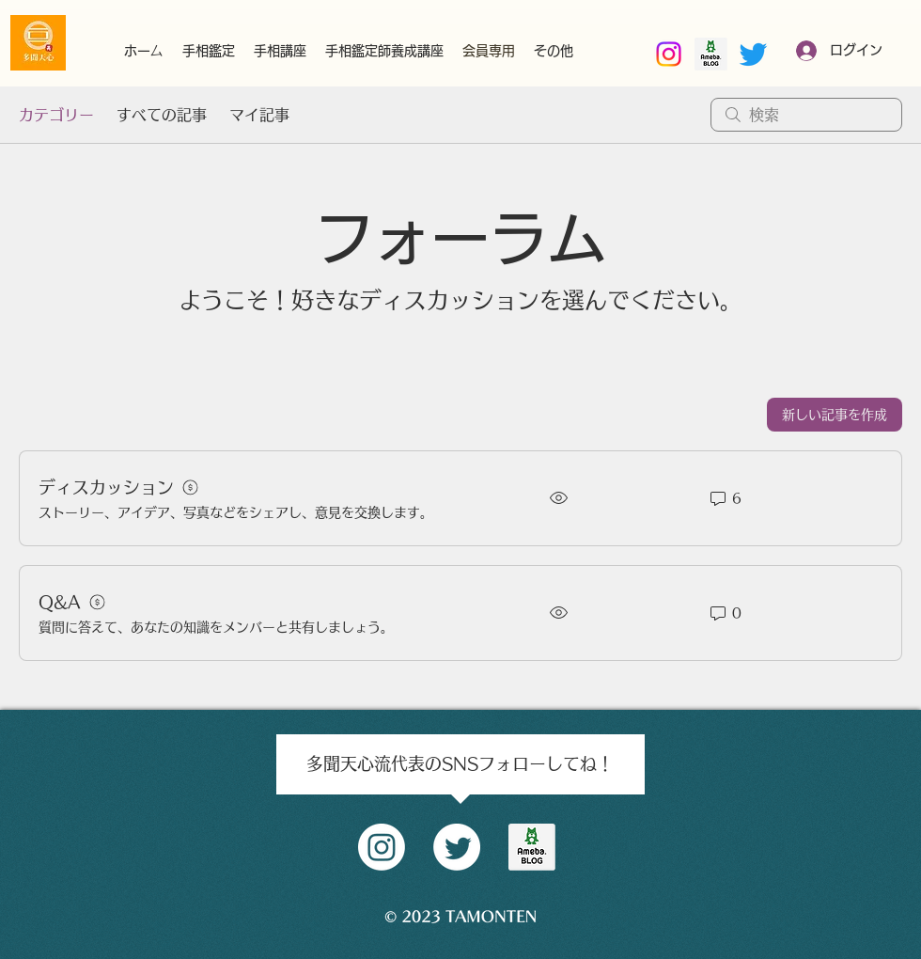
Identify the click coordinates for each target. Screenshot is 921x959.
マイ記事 (259, 114)
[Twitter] (753, 54)
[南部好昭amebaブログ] (711, 54)
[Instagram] (668, 54)
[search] (806, 115)
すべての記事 (162, 114)
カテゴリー (56, 114)
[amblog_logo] (531, 847)
